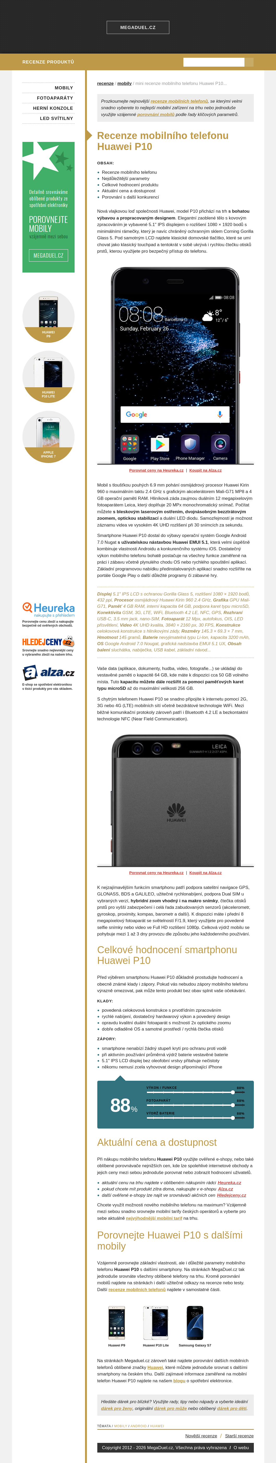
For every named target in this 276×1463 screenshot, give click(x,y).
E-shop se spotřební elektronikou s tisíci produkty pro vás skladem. (48, 685)
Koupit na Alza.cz (205, 470)
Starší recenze (239, 1435)
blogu (179, 1380)
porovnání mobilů (156, 114)
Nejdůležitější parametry (125, 178)
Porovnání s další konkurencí (130, 197)
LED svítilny (56, 118)
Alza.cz (225, 1189)
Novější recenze (201, 1435)
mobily (124, 83)
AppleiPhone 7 (48, 452)
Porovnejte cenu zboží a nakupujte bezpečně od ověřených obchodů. (48, 621)
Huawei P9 (116, 1343)
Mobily (120, 1426)
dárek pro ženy (117, 1408)
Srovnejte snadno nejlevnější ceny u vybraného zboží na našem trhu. (48, 650)
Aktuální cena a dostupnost (128, 190)
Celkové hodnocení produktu (130, 184)
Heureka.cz (229, 1182)
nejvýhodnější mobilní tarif (154, 1218)
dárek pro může (170, 1408)
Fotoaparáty (55, 98)
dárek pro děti (232, 1408)
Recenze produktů (48, 62)
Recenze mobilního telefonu (129, 172)
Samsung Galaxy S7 (195, 1343)
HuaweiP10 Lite (48, 392)
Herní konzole (53, 108)
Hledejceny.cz (231, 1195)
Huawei (155, 1367)
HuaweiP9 (48, 332)
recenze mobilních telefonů (179, 101)
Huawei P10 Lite (156, 1343)
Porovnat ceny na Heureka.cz (156, 470)
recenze (105, 83)
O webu (241, 1447)
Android (138, 1426)
